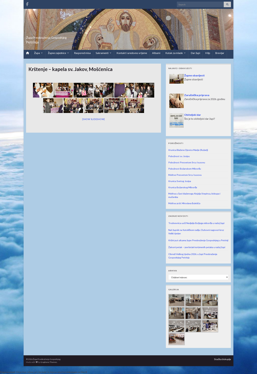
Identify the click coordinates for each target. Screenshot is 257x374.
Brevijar (219, 52)
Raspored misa (82, 52)
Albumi (156, 52)
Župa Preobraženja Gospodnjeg (59, 36)
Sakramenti (103, 53)
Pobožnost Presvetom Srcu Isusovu (186, 162)
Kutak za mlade (175, 53)
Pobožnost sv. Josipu (179, 156)
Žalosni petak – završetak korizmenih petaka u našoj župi (196, 247)
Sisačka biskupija (222, 359)
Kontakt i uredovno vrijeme (132, 52)
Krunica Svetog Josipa (179, 181)
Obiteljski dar (192, 114)
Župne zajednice (58, 53)
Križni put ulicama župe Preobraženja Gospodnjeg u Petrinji (198, 240)
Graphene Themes (48, 362)
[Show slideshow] (93, 119)
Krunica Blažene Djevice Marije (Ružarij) (188, 150)
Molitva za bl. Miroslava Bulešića (184, 203)
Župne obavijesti (194, 75)
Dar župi (195, 52)
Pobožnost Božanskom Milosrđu (184, 168)
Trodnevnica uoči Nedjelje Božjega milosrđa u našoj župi (196, 223)
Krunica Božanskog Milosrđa (182, 187)
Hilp (207, 52)
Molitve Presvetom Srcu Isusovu (185, 174)
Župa (38, 53)
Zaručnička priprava (196, 95)
